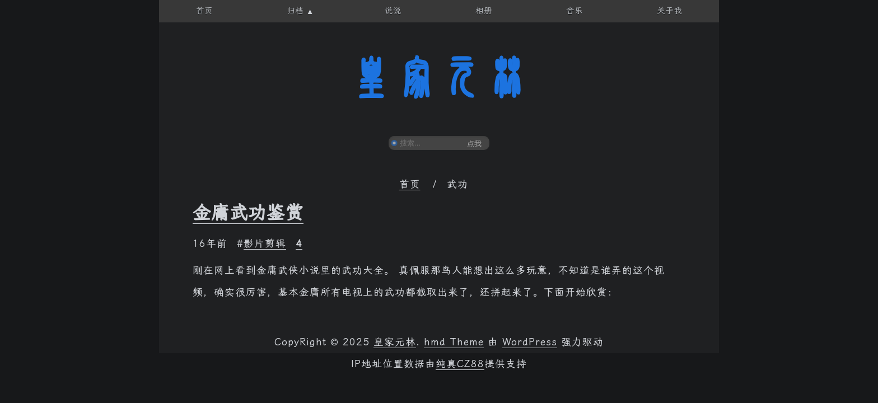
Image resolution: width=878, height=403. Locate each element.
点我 (474, 143)
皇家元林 (439, 77)
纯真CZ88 (460, 363)
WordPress (529, 342)
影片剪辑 (265, 243)
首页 (410, 184)
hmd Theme (454, 342)
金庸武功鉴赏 (248, 212)
